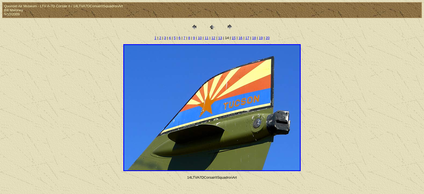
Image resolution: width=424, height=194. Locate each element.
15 (234, 38)
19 (261, 38)
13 (220, 38)
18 (254, 38)
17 (247, 38)
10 (200, 38)
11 (206, 38)
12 (213, 38)
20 (267, 38)
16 (240, 38)
